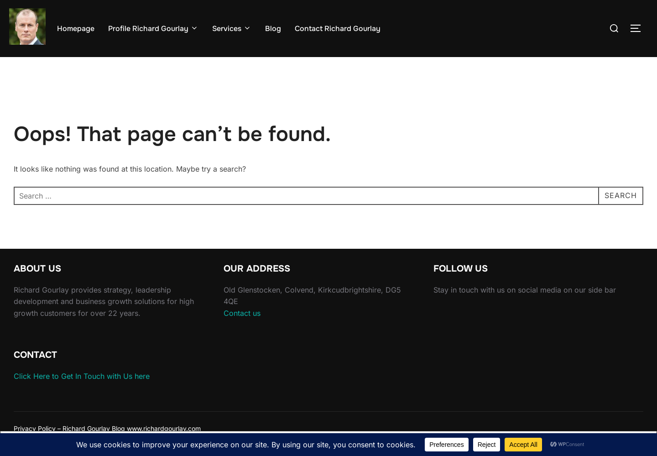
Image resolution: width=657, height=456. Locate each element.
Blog (273, 28)
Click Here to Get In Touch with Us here (82, 376)
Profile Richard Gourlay (153, 28)
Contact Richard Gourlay (338, 28)
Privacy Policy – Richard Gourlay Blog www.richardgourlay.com (107, 428)
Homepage (75, 28)
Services (231, 28)
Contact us (242, 313)
